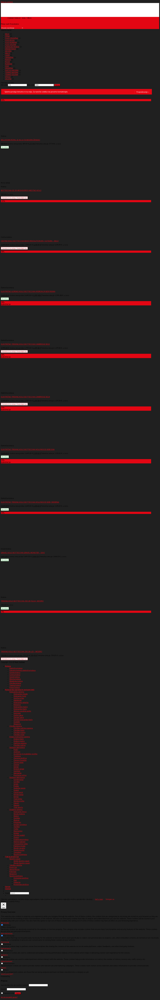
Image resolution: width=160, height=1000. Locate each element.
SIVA (7, 66)
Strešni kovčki (19, 850)
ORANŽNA (9, 57)
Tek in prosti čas (12, 857)
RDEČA (8, 60)
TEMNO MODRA (11, 72)
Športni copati (14, 859)
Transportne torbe (21, 844)
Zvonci (16, 837)
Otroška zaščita (19, 745)
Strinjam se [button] (110, 899)
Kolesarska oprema (16, 692)
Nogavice (17, 724)
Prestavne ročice (20, 775)
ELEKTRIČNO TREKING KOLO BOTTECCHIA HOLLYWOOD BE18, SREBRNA (30, 502)
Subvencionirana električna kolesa (22, 670)
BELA (7, 34)
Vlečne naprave (19, 842)
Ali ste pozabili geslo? (9, 997)
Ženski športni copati (22, 863)
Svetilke (17, 818)
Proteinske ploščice (21, 884)
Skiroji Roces (14, 869)
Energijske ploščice (21, 878)
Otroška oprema (15, 726)
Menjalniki (18, 773)
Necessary (7, 925)
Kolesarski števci (20, 812)
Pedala (16, 786)
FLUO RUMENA (11, 42)
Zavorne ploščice (20, 758)
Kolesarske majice (21, 707)
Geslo (3, 989)
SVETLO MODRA (11, 70)
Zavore (16, 765)
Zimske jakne (19, 717)
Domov (4, 18)
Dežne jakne (18, 715)
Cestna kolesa (14, 675)
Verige (16, 767)
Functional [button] (5, 942)
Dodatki (17, 722)
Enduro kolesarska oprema (19, 737)
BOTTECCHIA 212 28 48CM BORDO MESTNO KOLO (21, 190)
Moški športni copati (21, 861)
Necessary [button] (5, 923)
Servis (7, 887)
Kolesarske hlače (20, 709)
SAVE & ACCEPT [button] (7, 974)
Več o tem (99, 899)
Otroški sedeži (19, 835)
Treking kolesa (15, 685)
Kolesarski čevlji (20, 696)
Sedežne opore (19, 788)
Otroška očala (19, 735)
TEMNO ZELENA (11, 75)
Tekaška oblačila (15, 865)
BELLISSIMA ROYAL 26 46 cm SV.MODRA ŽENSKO (20, 140)
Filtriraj (57, 85)
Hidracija (17, 882)
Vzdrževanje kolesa (21, 839)
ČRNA (7, 36)
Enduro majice (19, 741)
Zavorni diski (18, 762)
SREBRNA (9, 68)
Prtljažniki (17, 822)
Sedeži (16, 790)
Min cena (4, 85)
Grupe (16, 784)
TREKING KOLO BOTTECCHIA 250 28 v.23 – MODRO (21, 652)
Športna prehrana (20, 854)
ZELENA (8, 79)
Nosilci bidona (19, 814)
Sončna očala (19, 698)
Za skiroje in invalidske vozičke (25, 754)
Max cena (30, 85)
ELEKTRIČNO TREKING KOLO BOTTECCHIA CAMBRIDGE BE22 (25, 344)
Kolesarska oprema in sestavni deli (19, 690)
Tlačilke (17, 827)
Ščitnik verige (19, 769)
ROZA (7, 62)
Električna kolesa (15, 668)
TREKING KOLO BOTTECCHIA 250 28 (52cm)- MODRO (22, 601)
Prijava (18, 993)
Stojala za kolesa (20, 824)
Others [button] (3, 968)
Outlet (8, 889)
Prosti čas (13, 867)
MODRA (8, 51)
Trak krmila (18, 799)
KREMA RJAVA (10, 49)
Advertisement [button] (6, 961)
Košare (16, 833)
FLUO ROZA (9, 40)
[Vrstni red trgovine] (12, 28)
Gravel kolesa (14, 677)
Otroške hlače (19, 730)
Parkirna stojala (19, 846)
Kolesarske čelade (21, 694)
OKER (7, 55)
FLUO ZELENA (10, 45)
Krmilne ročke (19, 801)
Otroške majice (19, 732)
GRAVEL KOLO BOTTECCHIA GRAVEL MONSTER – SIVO (23, 553)
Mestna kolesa (15, 679)
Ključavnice (18, 831)
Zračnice (17, 752)
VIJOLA (7, 77)
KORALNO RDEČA (12, 47)
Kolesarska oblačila (21, 702)
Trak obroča (18, 807)
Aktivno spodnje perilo (22, 711)
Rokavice (17, 705)
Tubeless (17, 756)
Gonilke (17, 782)
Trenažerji (17, 852)
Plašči (16, 750)
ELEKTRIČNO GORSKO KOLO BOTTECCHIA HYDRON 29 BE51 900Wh (28, 291)
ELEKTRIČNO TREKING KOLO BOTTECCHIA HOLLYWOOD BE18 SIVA (28, 449)
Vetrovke (17, 713)
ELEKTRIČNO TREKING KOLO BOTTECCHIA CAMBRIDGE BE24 (25, 397)
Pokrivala (12, 872)
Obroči (16, 803)
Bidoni (16, 816)
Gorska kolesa (14, 672)
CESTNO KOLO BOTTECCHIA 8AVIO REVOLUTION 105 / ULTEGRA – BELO (30, 241)
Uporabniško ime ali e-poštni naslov (14, 985)
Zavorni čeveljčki (20, 760)
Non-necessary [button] (7, 933)
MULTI (7, 53)
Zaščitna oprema (20, 743)
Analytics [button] (4, 955)
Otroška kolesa (15, 683)
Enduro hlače (19, 739)
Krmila (16, 797)
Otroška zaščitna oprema (23, 728)
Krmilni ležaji (18, 795)
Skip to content (7, 2)
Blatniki (16, 820)
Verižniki (17, 771)
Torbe (16, 829)
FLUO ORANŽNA (11, 38)
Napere (16, 805)
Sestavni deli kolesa (17, 747)
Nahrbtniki (18, 700)
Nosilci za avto (19, 848)
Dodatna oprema (15, 809)
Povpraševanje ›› (143, 92)
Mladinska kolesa (16, 681)
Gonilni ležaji (18, 780)
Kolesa (8, 666)
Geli (15, 880)
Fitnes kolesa (14, 687)
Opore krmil (18, 792)
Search (7, 893)
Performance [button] (6, 948)
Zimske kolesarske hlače (23, 720)
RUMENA (8, 64)
